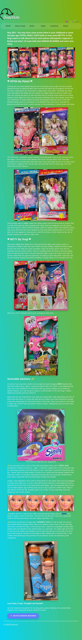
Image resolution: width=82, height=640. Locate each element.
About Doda (20, 26)
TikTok (65, 26)
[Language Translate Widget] (73, 20)
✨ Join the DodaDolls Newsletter (23, 615)
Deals (43, 26)
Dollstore (54, 26)
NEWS (8, 26)
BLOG (32, 26)
